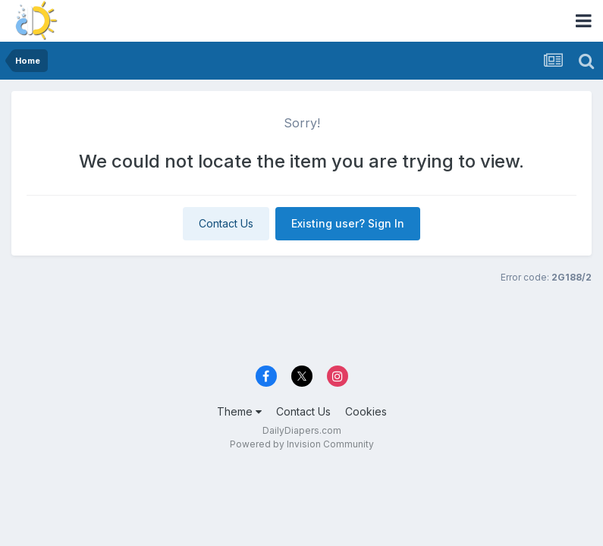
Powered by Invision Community (302, 444)
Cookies (366, 411)
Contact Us (226, 223)
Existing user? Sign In (347, 223)
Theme (239, 411)
